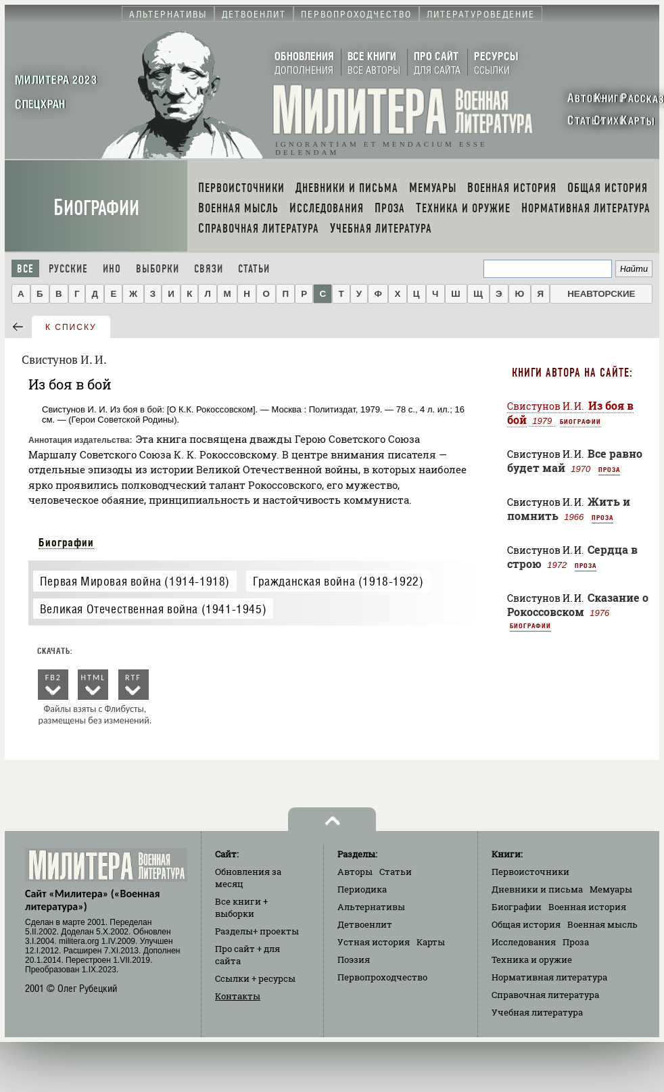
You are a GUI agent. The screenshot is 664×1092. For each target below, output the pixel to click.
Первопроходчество (382, 977)
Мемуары (611, 889)
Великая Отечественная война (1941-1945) (153, 609)
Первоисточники (530, 871)
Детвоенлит (364, 924)
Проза (609, 469)
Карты (431, 942)
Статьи (254, 269)
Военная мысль (602, 924)
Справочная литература (545, 995)
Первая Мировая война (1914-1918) (135, 581)
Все (25, 269)
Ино (112, 269)
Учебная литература (537, 1012)
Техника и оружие (532, 959)
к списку (71, 327)
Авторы (355, 871)
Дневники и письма (537, 889)
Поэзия (353, 959)
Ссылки (255, 978)
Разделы (257, 931)
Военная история (587, 907)
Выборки (157, 269)
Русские (68, 269)
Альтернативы (371, 907)
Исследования (524, 942)
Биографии (96, 207)
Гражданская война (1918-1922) (338, 581)
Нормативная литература (549, 977)
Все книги (241, 907)
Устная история (373, 942)
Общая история (526, 924)
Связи (208, 269)
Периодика (362, 889)
